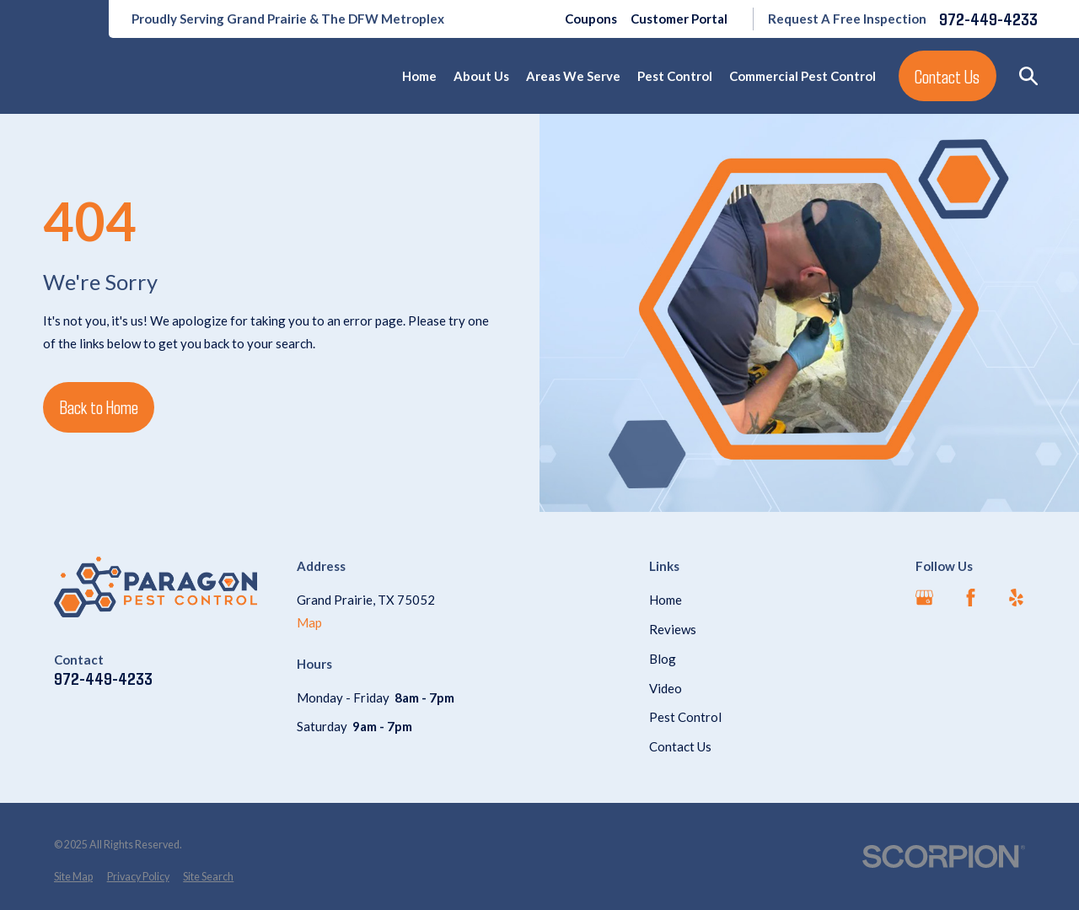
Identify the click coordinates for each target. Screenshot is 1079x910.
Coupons (591, 18)
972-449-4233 (988, 19)
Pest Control (685, 716)
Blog (662, 658)
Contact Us (947, 76)
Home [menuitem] (419, 75)
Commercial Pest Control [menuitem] (802, 75)
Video (665, 688)
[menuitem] (73, 877)
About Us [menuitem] (481, 75)
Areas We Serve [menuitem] (573, 75)
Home (665, 599)
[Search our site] (1029, 76)
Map (309, 622)
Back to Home (99, 407)
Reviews (672, 629)
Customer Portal (679, 18)
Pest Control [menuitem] (674, 75)
